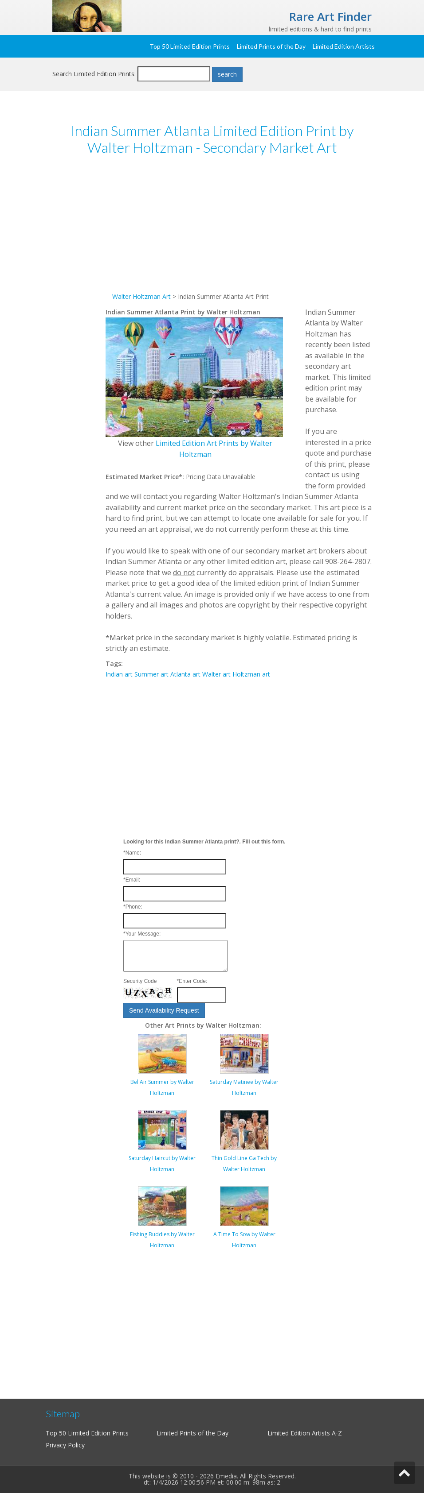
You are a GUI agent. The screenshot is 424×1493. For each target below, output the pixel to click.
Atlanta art (185, 674)
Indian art (119, 674)
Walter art (216, 674)
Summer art (151, 674)
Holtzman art (251, 674)
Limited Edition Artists (344, 46)
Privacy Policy (65, 1445)
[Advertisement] (238, 229)
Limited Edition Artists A (301, 1433)
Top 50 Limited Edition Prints (189, 46)
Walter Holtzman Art (141, 296)
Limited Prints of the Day (271, 46)
